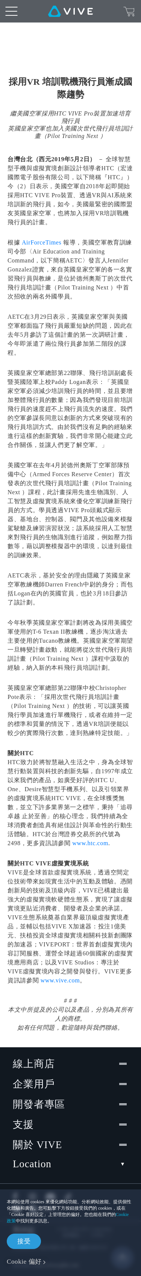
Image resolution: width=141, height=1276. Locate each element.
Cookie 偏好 (24, 1261)
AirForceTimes (42, 242)
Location (70, 1164)
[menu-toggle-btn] (11, 11)
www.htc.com (89, 843)
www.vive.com (60, 980)
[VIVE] (70, 11)
